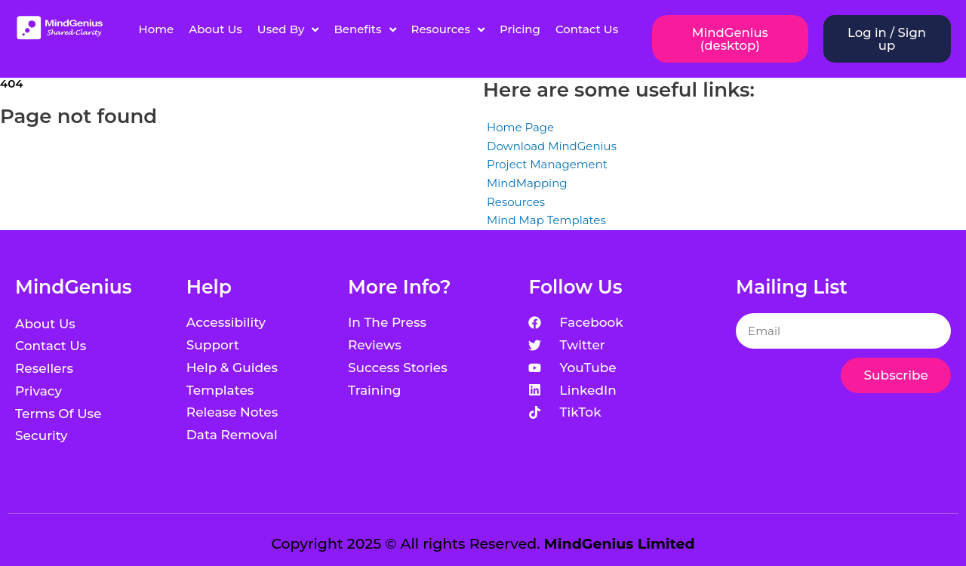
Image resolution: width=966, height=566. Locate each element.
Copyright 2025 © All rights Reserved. (483, 543)
